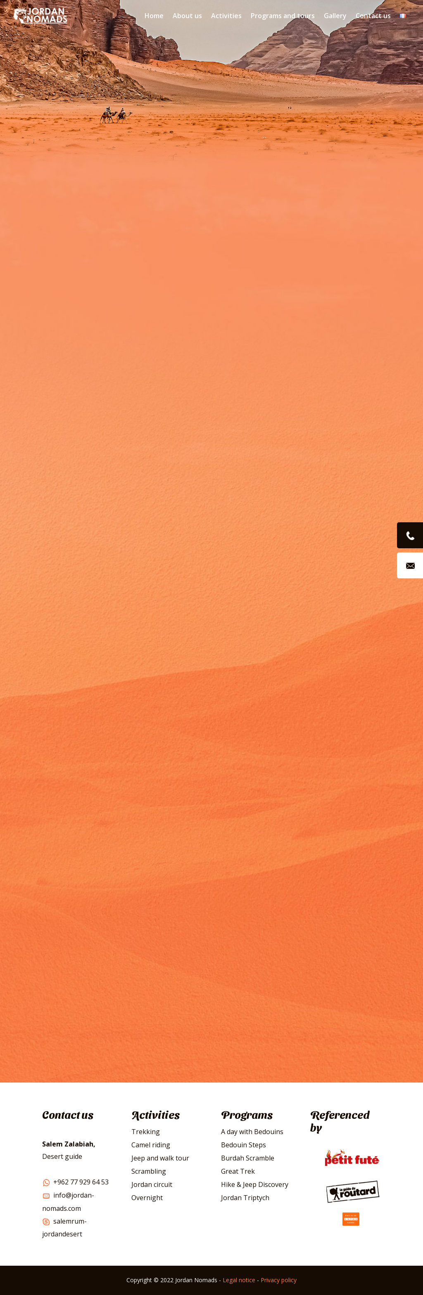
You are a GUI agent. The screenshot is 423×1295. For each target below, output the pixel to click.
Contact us (373, 15)
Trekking (145, 1131)
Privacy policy (279, 1280)
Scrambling (148, 1171)
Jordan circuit (151, 1184)
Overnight (147, 1197)
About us (187, 15)
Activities (226, 15)
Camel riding (150, 1144)
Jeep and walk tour (160, 1158)
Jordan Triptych (245, 1197)
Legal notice (239, 1280)
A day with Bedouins (252, 1131)
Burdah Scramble (247, 1158)
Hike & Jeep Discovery (254, 1184)
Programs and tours (283, 15)
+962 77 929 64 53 (75, 1181)
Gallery (335, 15)
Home (154, 15)
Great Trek (238, 1171)
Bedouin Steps (243, 1144)
